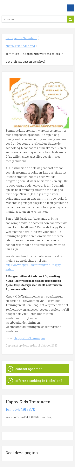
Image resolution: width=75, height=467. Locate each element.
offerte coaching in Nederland (38, 381)
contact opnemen (29, 369)
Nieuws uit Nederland (20, 46)
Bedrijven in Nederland (30, 7)
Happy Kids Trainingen (29, 338)
